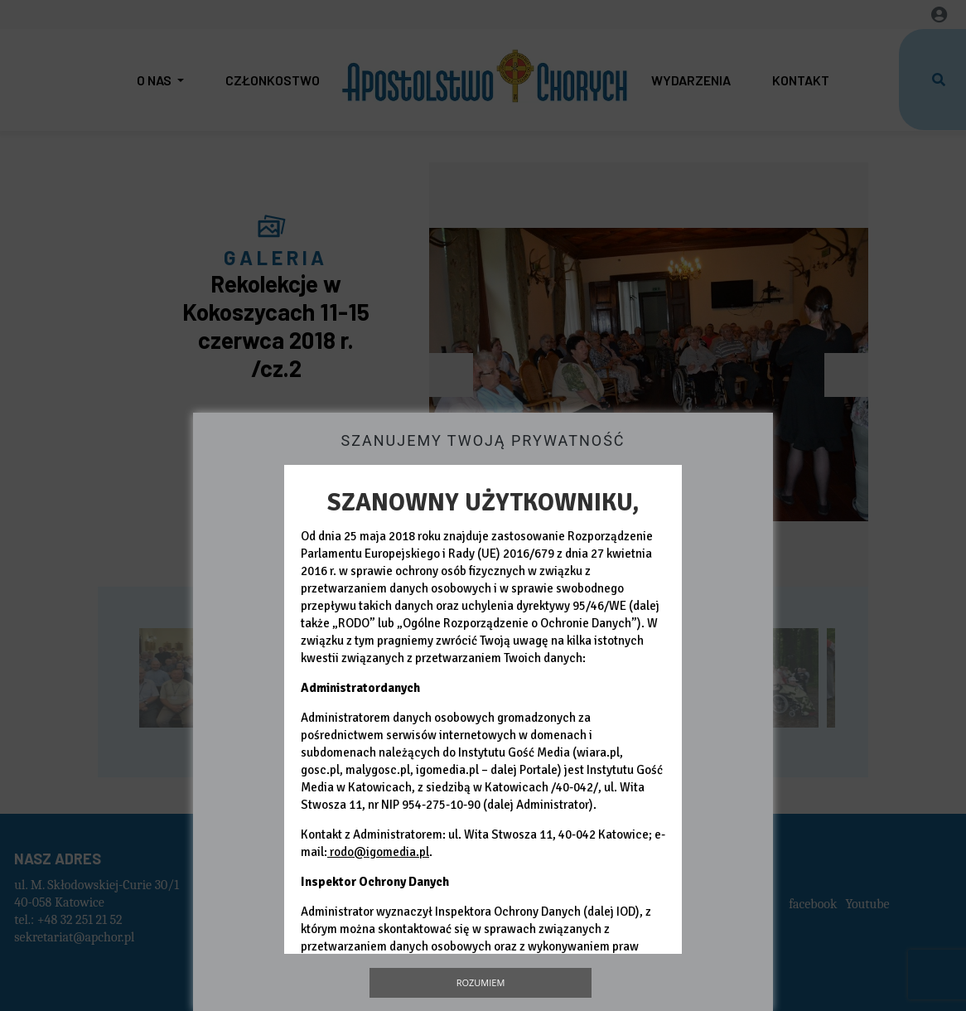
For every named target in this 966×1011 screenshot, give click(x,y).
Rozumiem (480, 982)
